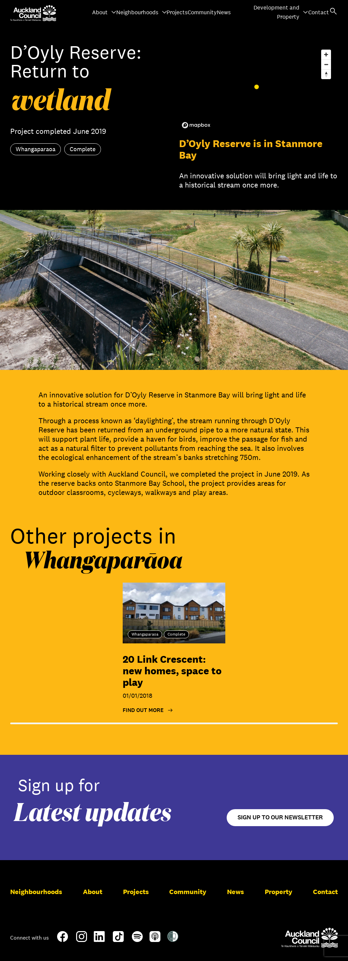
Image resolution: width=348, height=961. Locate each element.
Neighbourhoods (141, 12)
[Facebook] (62, 940)
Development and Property (281, 12)
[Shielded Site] (172, 939)
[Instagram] (81, 939)
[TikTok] (118, 940)
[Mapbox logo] (196, 125)
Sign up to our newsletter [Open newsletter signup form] (280, 817)
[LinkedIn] (99, 939)
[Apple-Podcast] (155, 939)
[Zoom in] (326, 54)
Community (202, 12)
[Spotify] (137, 939)
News (224, 12)
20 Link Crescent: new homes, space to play (172, 671)
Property (278, 892)
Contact (318, 12)
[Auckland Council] (309, 937)
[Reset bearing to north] (326, 74)
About (104, 12)
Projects (177, 12)
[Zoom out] (326, 64)
